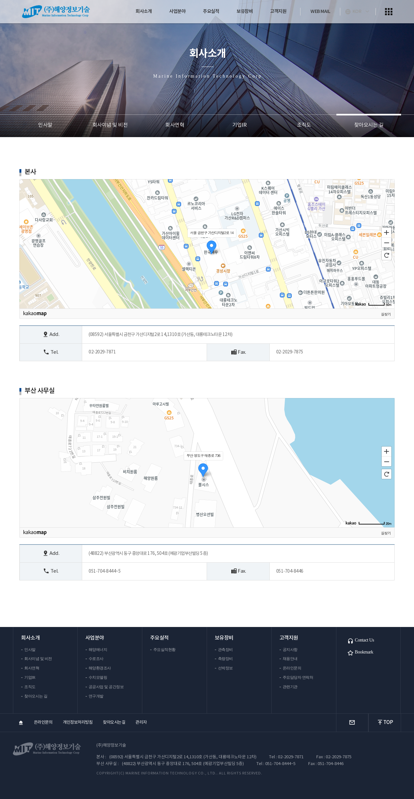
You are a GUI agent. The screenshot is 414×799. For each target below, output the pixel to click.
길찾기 (386, 314)
